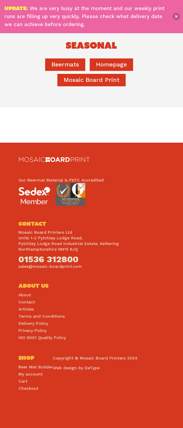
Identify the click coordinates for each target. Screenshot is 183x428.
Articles (26, 309)
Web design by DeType (76, 367)
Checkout (28, 388)
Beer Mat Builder (35, 367)
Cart (22, 381)
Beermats (65, 64)
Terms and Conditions (41, 316)
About (24, 294)
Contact (26, 302)
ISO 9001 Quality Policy (42, 337)
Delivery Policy (33, 323)
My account (30, 374)
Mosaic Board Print (91, 79)
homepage (111, 64)
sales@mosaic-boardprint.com (50, 266)
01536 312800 (48, 259)
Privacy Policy (32, 330)
